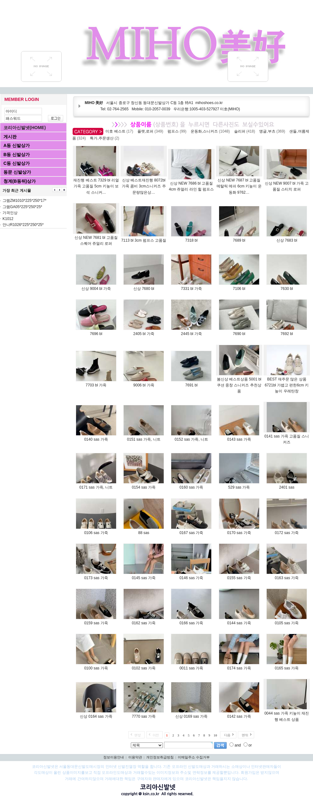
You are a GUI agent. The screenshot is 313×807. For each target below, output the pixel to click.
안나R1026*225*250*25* (23, 225)
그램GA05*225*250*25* (22, 207)
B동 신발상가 (16, 154)
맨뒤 (245, 735)
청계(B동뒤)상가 (19, 181)
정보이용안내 (113, 757)
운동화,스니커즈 (211, 131)
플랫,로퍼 (151, 131)
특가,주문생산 (105, 138)
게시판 (10, 136)
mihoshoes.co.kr (209, 103)
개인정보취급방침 (160, 757)
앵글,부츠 (273, 131)
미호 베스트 (120, 131)
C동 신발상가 (16, 163)
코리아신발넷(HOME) (24, 127)
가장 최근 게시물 (17, 190)
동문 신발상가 (17, 172)
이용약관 (135, 757)
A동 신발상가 (16, 145)
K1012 (8, 219)
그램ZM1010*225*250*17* (24, 200)
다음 (227, 735)
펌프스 (177, 131)
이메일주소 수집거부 (194, 757)
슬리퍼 (245, 131)
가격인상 (10, 213)
